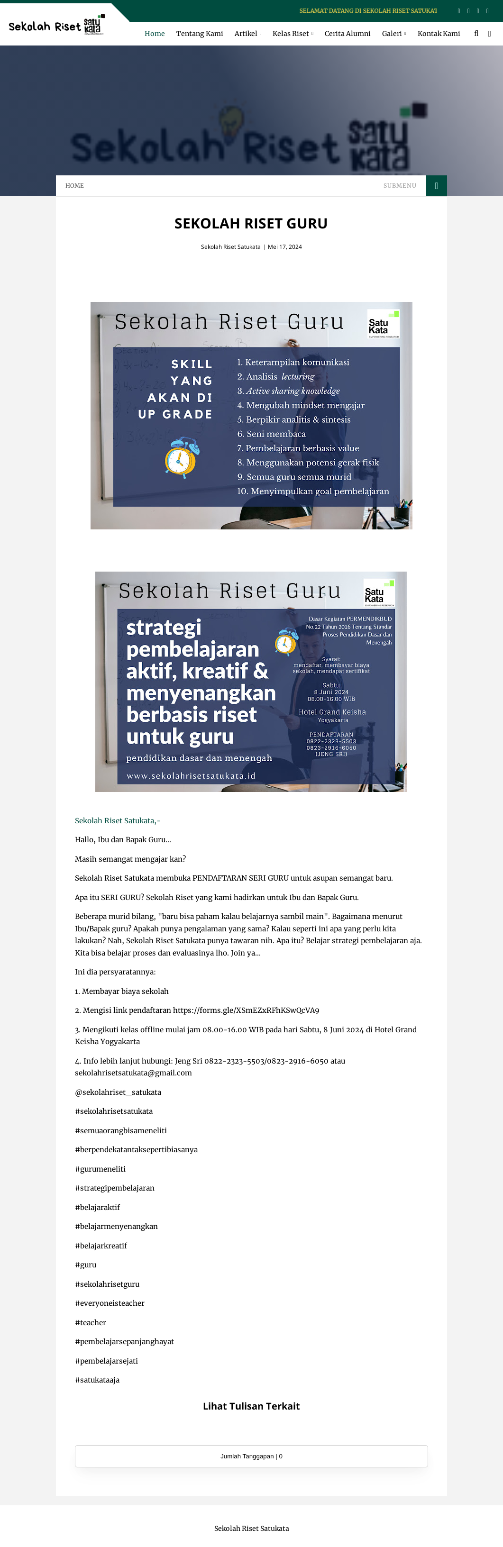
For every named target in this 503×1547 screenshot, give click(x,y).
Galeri (392, 33)
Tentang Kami (199, 33)
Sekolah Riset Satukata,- (118, 820)
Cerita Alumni (348, 33)
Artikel (246, 33)
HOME (74, 185)
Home (155, 33)
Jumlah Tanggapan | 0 (251, 1456)
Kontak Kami (439, 33)
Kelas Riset (291, 33)
